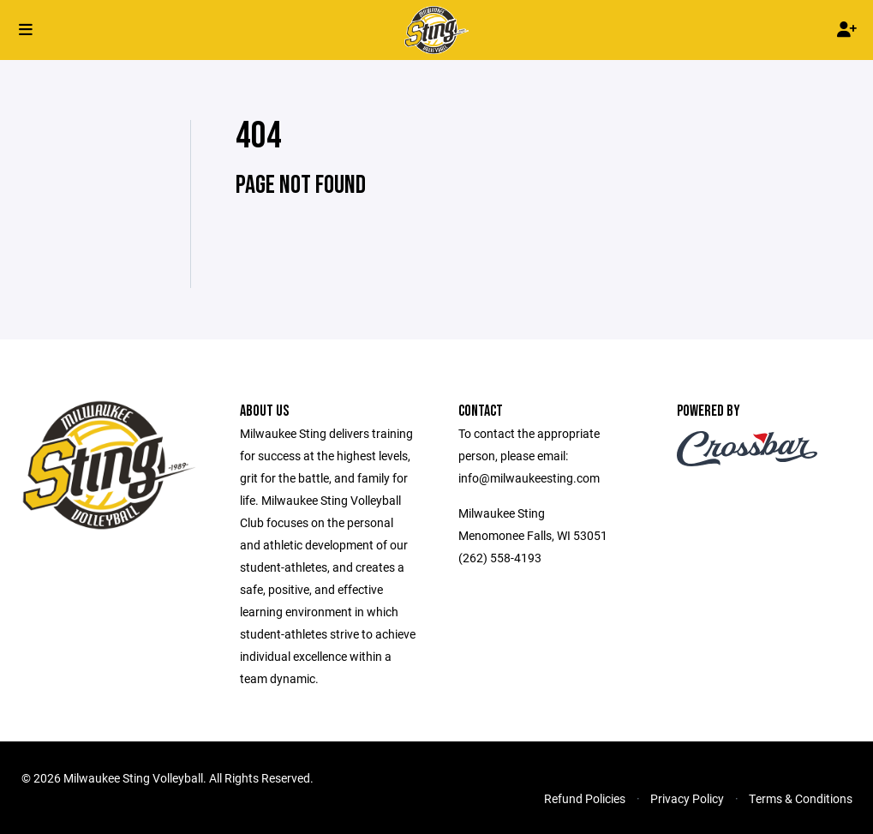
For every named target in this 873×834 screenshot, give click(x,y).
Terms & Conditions (800, 798)
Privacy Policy (687, 798)
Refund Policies (584, 798)
